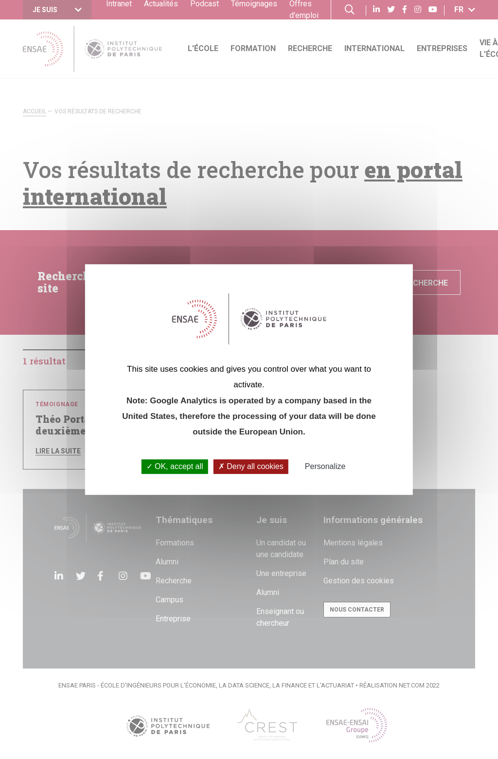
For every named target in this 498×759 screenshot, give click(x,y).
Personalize (325, 467)
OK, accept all (174, 467)
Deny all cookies (251, 467)
